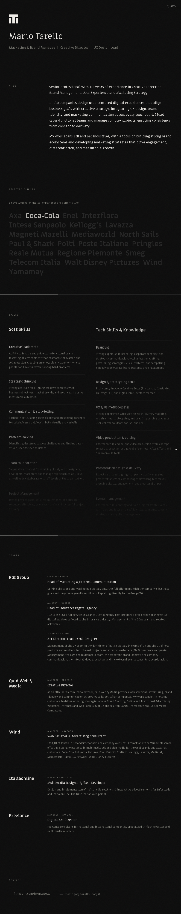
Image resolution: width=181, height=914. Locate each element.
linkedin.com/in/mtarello (32, 896)
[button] (171, 6)
